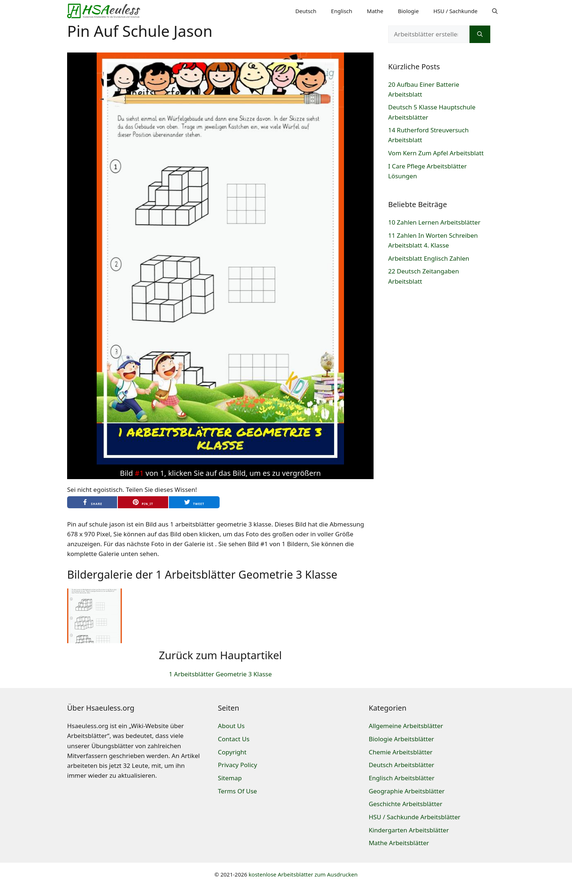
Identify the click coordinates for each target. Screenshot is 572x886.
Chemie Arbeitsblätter (401, 752)
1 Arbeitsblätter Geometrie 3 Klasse (220, 674)
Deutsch (306, 11)
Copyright (232, 752)
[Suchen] (479, 34)
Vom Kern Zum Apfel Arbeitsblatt (436, 153)
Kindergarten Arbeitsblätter (409, 830)
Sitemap (229, 778)
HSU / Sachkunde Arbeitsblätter (414, 817)
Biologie (408, 11)
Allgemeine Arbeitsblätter (406, 726)
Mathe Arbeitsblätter (399, 843)
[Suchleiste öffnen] (495, 11)
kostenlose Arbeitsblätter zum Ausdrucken (303, 874)
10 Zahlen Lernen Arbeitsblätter (434, 222)
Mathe (375, 11)
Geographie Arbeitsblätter (407, 791)
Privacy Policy (237, 765)
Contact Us (234, 739)
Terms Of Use (237, 791)
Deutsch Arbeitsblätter (401, 765)
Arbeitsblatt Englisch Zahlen (428, 258)
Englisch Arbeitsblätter (401, 778)
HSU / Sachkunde (455, 11)
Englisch (341, 11)
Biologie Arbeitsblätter (401, 739)
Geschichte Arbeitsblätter (405, 804)
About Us (231, 726)
